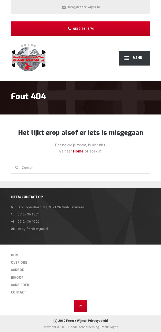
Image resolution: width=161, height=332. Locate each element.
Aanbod (17, 270)
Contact (18, 292)
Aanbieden (20, 285)
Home (79, 151)
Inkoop (17, 278)
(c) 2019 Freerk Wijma (69, 321)
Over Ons (19, 263)
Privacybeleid (98, 321)
